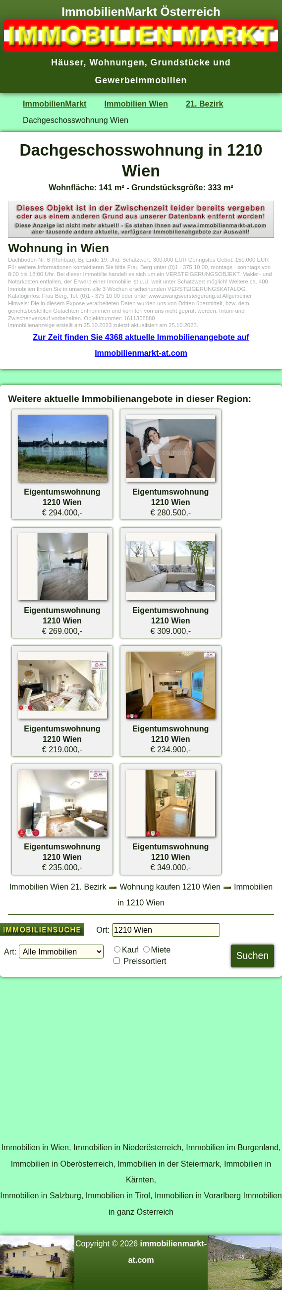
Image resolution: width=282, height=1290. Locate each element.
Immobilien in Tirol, (119, 1195)
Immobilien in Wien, (36, 1147)
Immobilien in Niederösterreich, (128, 1147)
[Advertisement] (141, 1054)
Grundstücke (181, 62)
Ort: (103, 929)
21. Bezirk (204, 103)
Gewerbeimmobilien (141, 80)
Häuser (67, 62)
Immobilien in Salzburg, (41, 1195)
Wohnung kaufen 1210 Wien (170, 886)
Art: (10, 951)
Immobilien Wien (136, 103)
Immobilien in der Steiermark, (169, 1163)
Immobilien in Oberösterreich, (63, 1163)
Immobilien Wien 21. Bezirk (58, 886)
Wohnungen (116, 62)
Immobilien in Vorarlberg (198, 1195)
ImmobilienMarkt (54, 103)
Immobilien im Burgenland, (233, 1147)
